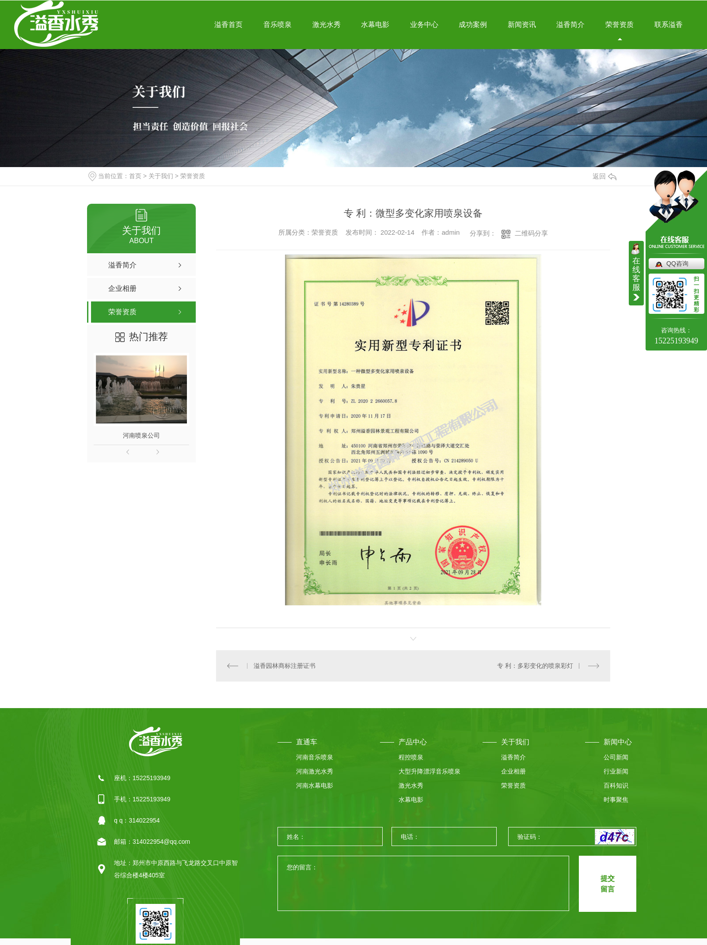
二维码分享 (531, 233)
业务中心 (424, 24)
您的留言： (424, 883)
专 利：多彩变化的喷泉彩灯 (535, 665)
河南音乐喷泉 (314, 757)
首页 (135, 175)
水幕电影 (375, 24)
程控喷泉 (411, 757)
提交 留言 (608, 884)
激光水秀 (326, 24)
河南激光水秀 (314, 771)
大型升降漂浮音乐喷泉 (429, 771)
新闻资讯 (522, 24)
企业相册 (513, 771)
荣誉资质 (619, 24)
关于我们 (160, 175)
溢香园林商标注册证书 (284, 665)
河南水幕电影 (314, 785)
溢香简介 (570, 24)
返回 (604, 176)
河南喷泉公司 (141, 435)
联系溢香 (668, 24)
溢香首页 (228, 24)
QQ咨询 (677, 263)
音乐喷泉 (277, 24)
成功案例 (473, 24)
